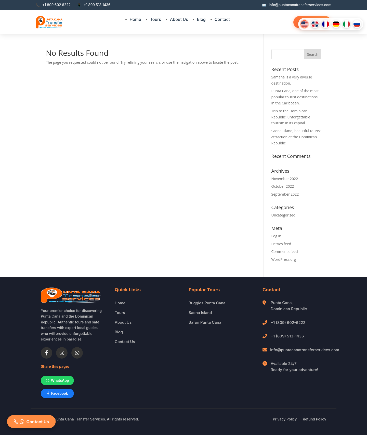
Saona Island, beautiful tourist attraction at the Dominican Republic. (296, 136)
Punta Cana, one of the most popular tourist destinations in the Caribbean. (295, 96)
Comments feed (284, 251)
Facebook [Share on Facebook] (58, 394)
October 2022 (282, 186)
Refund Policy (314, 420)
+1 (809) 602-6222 (288, 322)
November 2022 (284, 178)
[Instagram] (62, 353)
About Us (179, 19)
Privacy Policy (285, 420)
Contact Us (125, 341)
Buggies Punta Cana (207, 303)
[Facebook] (46, 353)
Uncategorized (283, 215)
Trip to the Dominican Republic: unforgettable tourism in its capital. (290, 117)
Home (135, 19)
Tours (155, 19)
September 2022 (285, 194)
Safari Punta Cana (205, 322)
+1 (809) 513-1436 (287, 336)
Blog (201, 19)
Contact (222, 19)
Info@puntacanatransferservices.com (304, 349)
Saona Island (200, 312)
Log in (276, 236)
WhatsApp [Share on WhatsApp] (59, 380)
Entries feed (281, 243)
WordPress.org (283, 259)
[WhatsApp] (77, 353)
